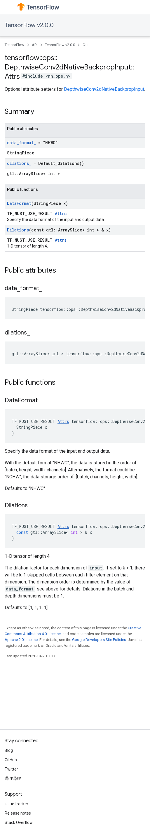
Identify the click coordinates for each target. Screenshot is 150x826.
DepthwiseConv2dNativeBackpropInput (104, 89)
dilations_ (19, 163)
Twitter (11, 769)
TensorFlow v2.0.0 (29, 25)
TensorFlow (14, 45)
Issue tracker (16, 803)
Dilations (18, 230)
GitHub (11, 759)
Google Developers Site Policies (99, 639)
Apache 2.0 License (21, 639)
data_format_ (21, 142)
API (34, 45)
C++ (86, 45)
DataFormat (19, 203)
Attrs (61, 213)
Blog (9, 750)
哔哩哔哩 (13, 778)
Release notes (18, 813)
